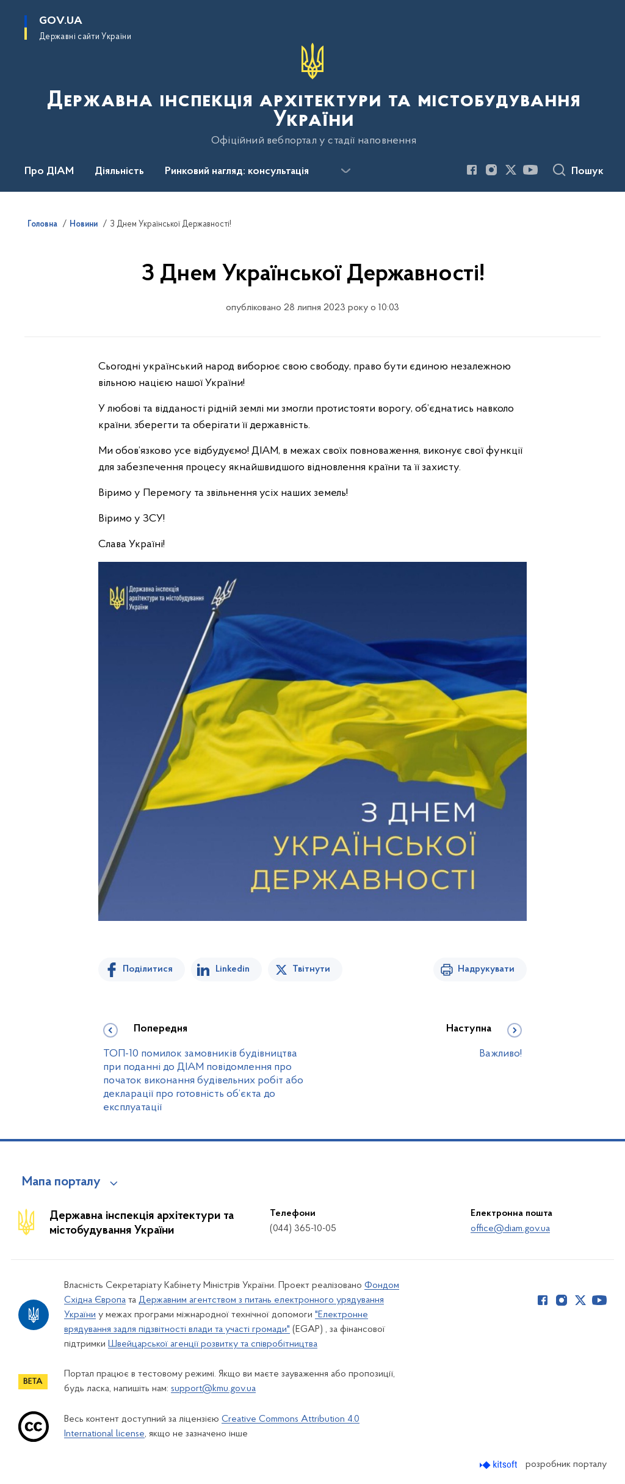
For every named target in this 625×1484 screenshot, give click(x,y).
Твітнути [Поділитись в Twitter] (311, 969)
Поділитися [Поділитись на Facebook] (148, 969)
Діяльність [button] (119, 171)
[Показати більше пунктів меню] (345, 171)
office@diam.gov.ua (510, 1229)
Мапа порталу (61, 1182)
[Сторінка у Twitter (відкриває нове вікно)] (511, 169)
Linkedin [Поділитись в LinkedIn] (232, 969)
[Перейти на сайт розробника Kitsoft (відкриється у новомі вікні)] (499, 1464)
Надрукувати (486, 969)
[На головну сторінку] (312, 95)
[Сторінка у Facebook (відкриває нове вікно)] (471, 169)
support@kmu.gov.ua (213, 1389)
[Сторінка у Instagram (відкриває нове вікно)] (491, 169)
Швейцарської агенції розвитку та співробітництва (212, 1344)
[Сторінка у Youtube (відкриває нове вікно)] (530, 169)
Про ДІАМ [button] (49, 171)
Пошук (587, 171)
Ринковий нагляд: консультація (237, 171)
